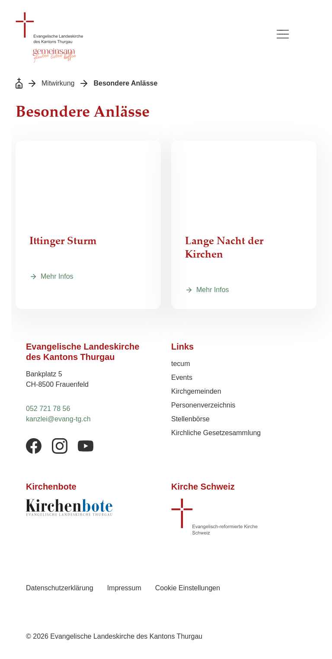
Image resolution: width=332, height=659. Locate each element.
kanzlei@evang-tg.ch (58, 419)
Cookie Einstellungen (187, 588)
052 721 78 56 (48, 408)
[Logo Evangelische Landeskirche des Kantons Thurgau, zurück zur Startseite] (140, 28)
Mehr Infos (57, 276)
